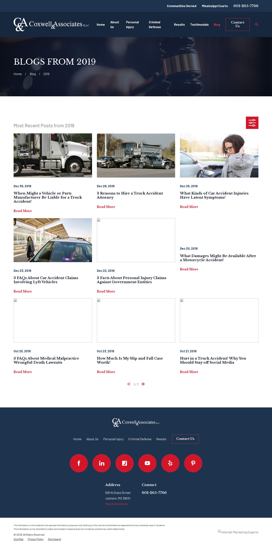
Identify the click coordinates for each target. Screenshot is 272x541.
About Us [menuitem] (114, 24)
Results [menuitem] (179, 24)
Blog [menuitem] (217, 24)
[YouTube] (147, 463)
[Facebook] (79, 463)
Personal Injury (113, 439)
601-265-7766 (245, 6)
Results (161, 439)
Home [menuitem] (101, 24)
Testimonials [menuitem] (199, 24)
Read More (23, 211)
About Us (92, 439)
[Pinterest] (193, 463)
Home (77, 439)
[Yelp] (170, 463)
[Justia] (125, 463)
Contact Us (237, 24)
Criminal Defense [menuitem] (155, 24)
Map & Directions (116, 504)
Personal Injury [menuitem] (132, 24)
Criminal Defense (139, 439)
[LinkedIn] (102, 463)
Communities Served (181, 6)
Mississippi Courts (215, 6)
